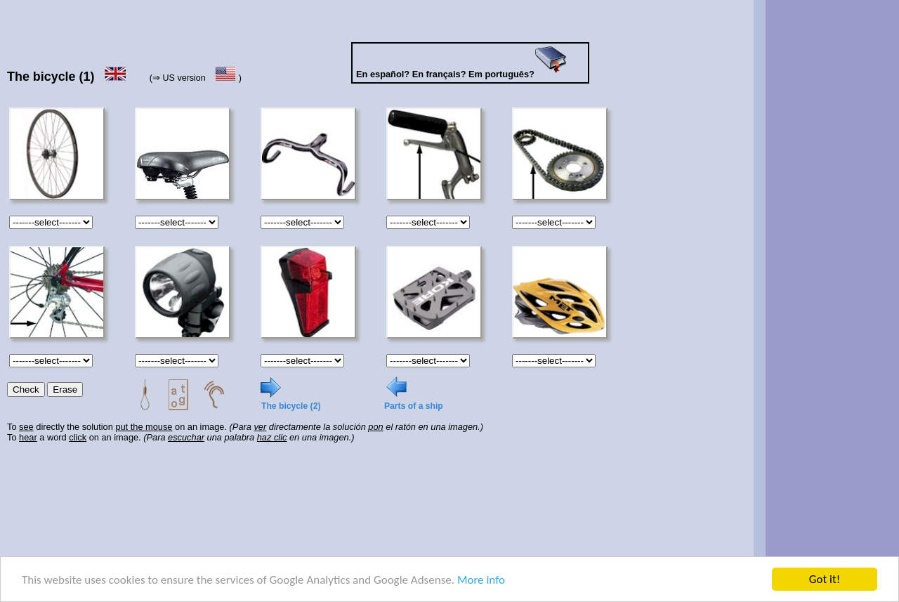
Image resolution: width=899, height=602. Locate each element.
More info (481, 579)
